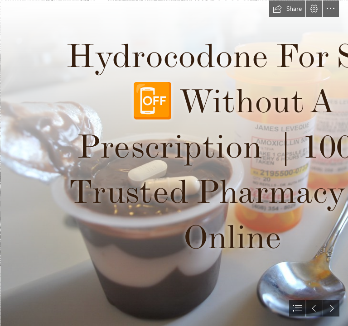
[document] (174, 163)
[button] (287, 8)
